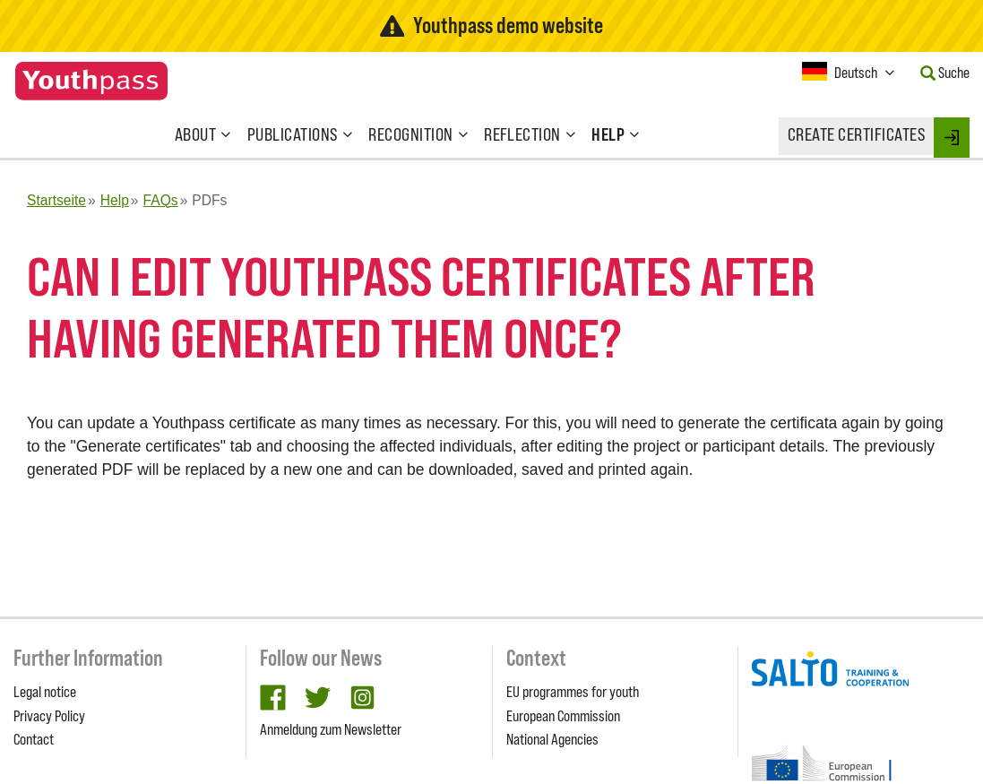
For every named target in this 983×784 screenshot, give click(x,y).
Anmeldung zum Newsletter (330, 729)
